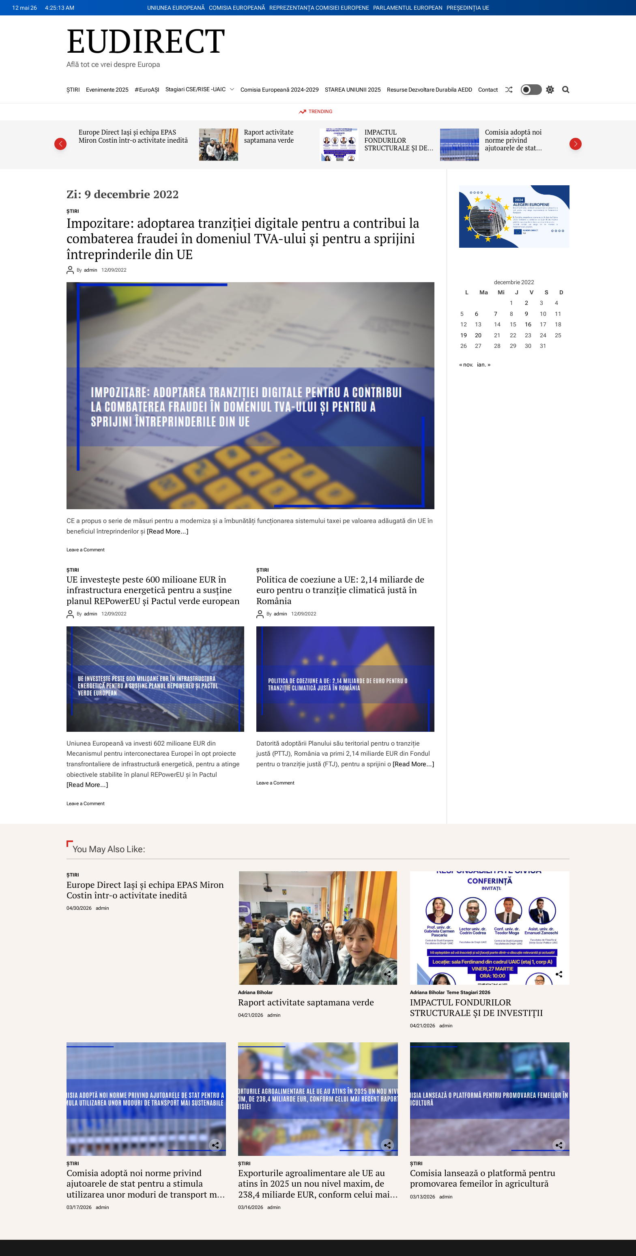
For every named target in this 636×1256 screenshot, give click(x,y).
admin (90, 270)
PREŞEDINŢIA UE (468, 7)
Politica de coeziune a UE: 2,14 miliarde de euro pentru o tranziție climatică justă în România (340, 590)
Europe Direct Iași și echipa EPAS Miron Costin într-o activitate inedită (133, 136)
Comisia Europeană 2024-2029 (280, 89)
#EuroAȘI (147, 89)
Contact (488, 89)
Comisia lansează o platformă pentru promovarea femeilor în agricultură (483, 1178)
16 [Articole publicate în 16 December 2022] (528, 324)
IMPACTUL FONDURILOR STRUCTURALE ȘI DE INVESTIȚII (396, 144)
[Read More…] (167, 531)
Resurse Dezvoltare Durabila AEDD (429, 89)
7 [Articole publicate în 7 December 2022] (495, 314)
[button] (60, 144)
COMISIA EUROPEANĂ (237, 7)
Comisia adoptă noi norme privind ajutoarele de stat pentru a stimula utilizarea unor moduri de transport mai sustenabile (145, 1189)
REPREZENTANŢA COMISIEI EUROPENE (319, 7)
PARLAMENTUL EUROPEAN (408, 7)
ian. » (483, 364)
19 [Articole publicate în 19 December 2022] (463, 335)
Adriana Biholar (255, 992)
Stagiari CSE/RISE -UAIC (199, 89)
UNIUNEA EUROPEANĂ (176, 7)
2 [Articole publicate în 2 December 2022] (526, 303)
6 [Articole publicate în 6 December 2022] (476, 314)
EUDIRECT (146, 40)
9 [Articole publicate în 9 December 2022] (526, 314)
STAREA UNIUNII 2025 (353, 89)
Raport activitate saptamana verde (269, 136)
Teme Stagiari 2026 (468, 992)
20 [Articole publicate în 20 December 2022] (478, 335)
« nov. (466, 364)
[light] (537, 89)
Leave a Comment (86, 550)
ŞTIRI (73, 89)
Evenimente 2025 (107, 89)
